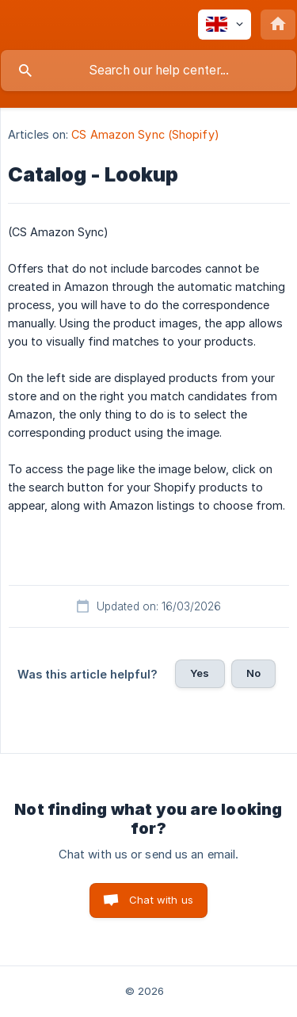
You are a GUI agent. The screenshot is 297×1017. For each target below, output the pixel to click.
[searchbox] (148, 70)
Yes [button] (199, 673)
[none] (224, 25)
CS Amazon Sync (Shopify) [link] (145, 134)
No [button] (253, 673)
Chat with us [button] (161, 899)
